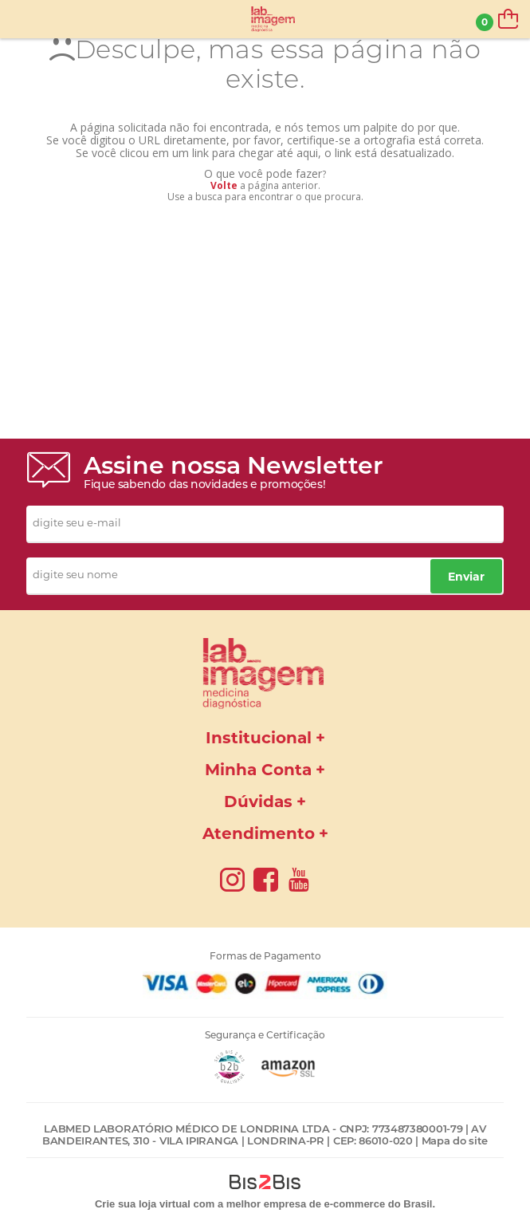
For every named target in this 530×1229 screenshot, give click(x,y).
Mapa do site (455, 1140)
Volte (224, 185)
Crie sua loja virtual (142, 1204)
